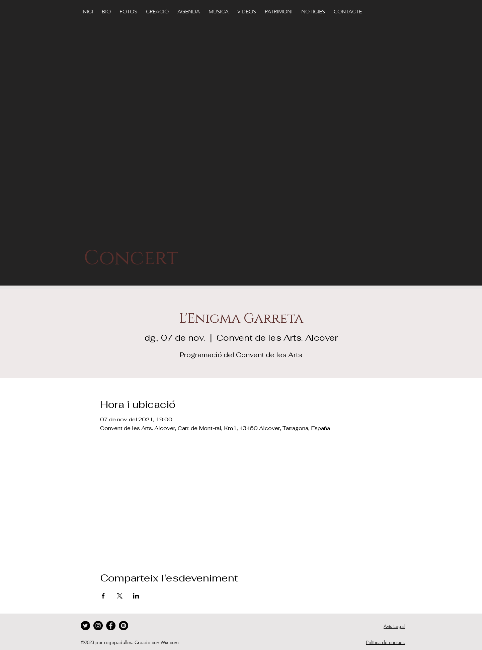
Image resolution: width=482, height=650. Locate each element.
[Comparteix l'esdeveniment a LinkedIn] (136, 596)
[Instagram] (98, 625)
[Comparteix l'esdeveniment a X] (119, 596)
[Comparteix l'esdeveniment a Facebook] (103, 596)
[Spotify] (123, 625)
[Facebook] (110, 625)
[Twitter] (85, 625)
